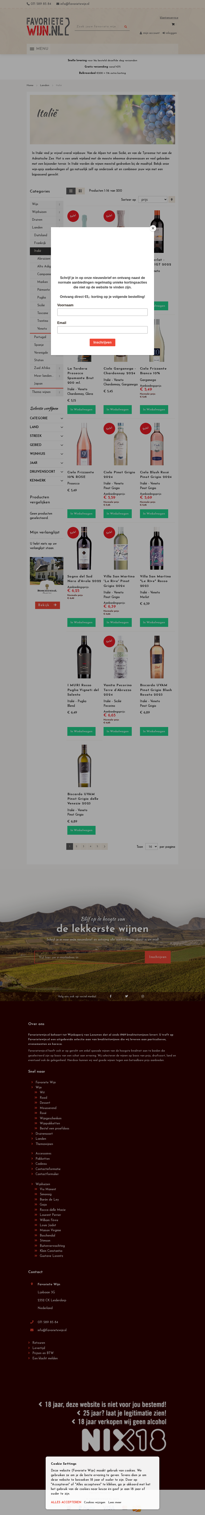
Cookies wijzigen (97, 1502)
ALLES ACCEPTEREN (67, 1502)
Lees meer (119, 1502)
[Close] (153, 228)
